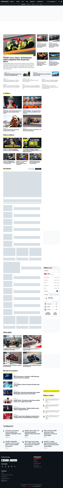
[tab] (31, 169)
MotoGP (17, 1)
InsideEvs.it (36, 459)
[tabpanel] (22, 250)
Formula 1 (12, 1)
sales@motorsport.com (5, 478)
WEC (23, 1)
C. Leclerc (49, 309)
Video (41, 4)
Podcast (28, 4)
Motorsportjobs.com (37, 463)
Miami (48, 273)
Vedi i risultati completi (55, 313)
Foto (37, 4)
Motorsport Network (29, 486)
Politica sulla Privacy (38, 484)
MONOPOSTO (32, 1)
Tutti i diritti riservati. (37, 486)
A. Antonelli (49, 303)
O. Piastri (48, 306)
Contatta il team (4, 476)
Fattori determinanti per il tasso (48, 313)
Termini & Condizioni (23, 484)
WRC (27, 1)
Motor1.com (36, 461)
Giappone (50, 297)
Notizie (33, 4)
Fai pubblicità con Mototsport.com (7, 474)
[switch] (57, 291)
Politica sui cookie (31, 484)
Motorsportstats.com (37, 466)
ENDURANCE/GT (40, 1)
